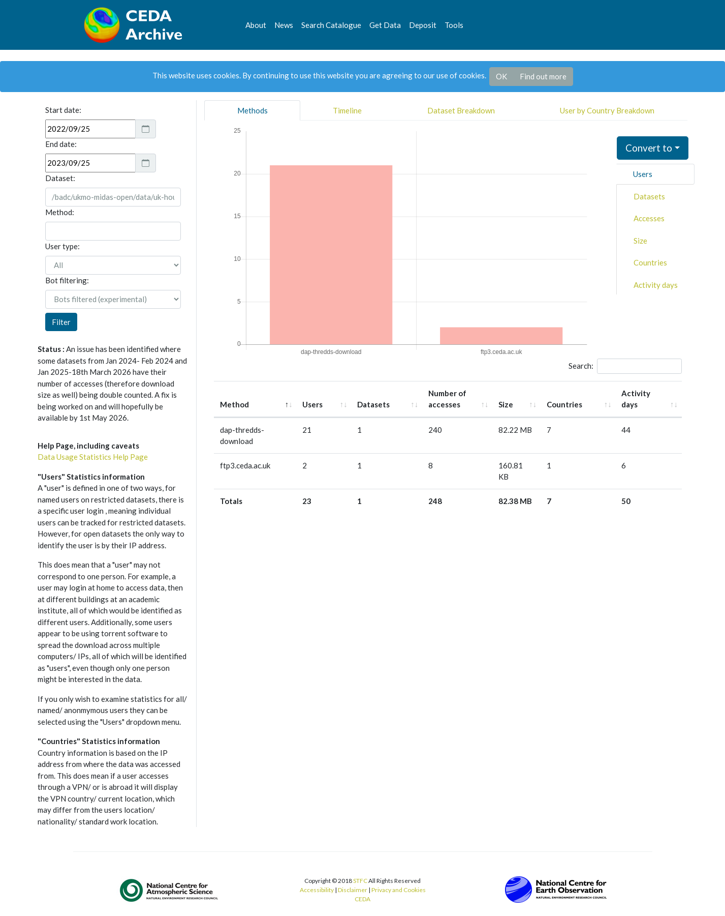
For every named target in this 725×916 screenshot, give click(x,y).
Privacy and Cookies (398, 890)
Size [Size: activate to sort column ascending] (515, 393)
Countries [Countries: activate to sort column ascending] (575, 393)
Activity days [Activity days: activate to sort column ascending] (640, 393)
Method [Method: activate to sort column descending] (234, 393)
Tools (454, 24)
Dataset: (60, 178)
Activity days (656, 284)
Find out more (543, 76)
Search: (625, 366)
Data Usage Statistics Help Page (93, 456)
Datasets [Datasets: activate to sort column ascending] (372, 393)
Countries (650, 262)
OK (501, 76)
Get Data (385, 24)
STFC (360, 880)
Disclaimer (352, 890)
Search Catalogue (331, 24)
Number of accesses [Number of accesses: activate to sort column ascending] (448, 393)
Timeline (347, 110)
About (255, 24)
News (283, 24)
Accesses (649, 218)
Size (640, 240)
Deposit (422, 24)
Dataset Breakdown (461, 110)
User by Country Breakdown (607, 110)
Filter (61, 322)
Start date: (63, 109)
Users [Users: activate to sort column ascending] (323, 393)
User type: (62, 246)
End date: (61, 144)
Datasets (649, 196)
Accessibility (317, 890)
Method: (59, 212)
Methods (252, 110)
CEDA (362, 899)
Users (642, 174)
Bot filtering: (67, 280)
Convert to (648, 148)
